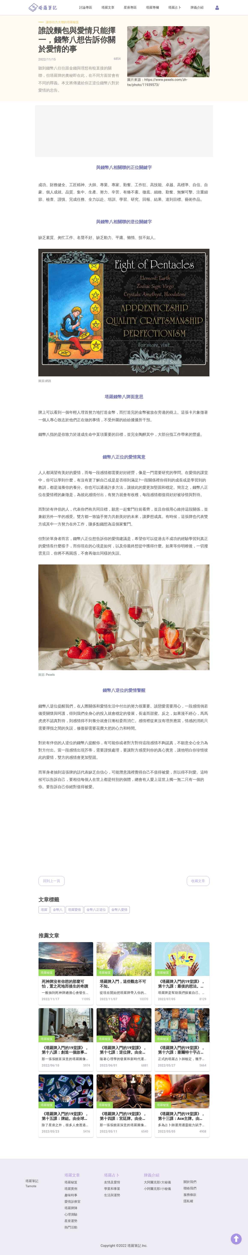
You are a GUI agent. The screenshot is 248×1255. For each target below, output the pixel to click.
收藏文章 (198, 881)
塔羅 (44, 910)
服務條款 (190, 1195)
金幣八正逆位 (96, 910)
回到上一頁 (51, 881)
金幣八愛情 (119, 910)
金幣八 (58, 910)
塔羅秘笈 (47, 972)
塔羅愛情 (74, 910)
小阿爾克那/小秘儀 (157, 1189)
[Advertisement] (124, 131)
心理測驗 (70, 1214)
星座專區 (130, 7)
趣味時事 (70, 1195)
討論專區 (85, 7)
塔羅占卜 (174, 7)
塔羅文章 (108, 7)
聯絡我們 (190, 1188)
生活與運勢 (112, 1195)
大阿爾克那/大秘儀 (157, 1182)
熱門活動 (70, 1227)
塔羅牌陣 (70, 1208)
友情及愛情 (112, 1182)
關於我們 (190, 1182)
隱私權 (188, 1201)
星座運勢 (70, 1221)
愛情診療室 (72, 1202)
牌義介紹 (197, 7)
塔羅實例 (70, 1189)
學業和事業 (112, 1189)
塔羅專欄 (152, 7)
